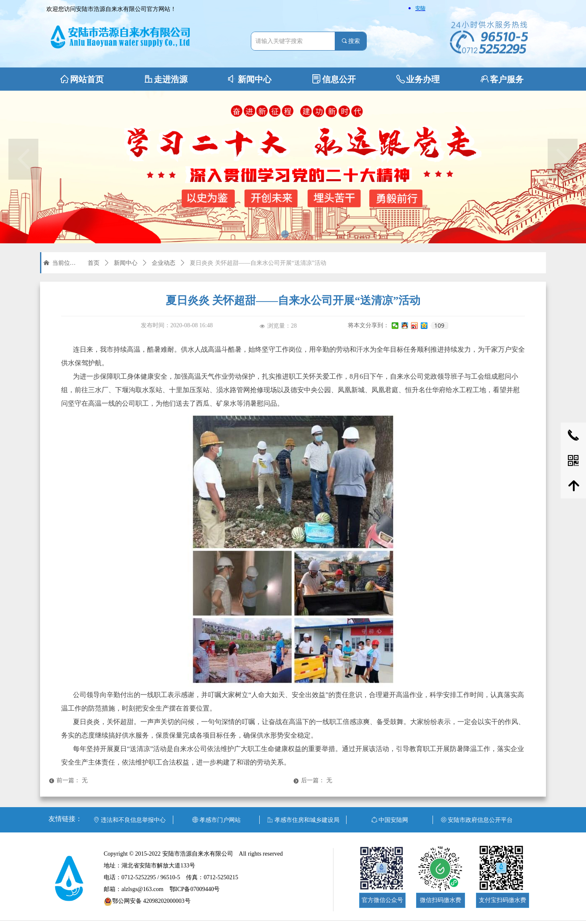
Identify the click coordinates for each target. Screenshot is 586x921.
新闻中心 (125, 263)
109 (439, 325)
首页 (93, 263)
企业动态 (163, 263)
